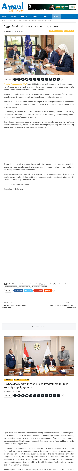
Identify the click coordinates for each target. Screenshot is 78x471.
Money (22, 16)
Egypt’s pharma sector (46, 284)
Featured (60, 30)
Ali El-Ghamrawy (23, 284)
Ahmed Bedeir (12, 284)
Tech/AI (34, 16)
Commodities (8, 379)
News (56, 16)
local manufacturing (24, 286)
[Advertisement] (39, 146)
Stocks (45, 16)
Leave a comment (39, 327)
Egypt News (53, 30)
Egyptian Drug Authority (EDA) (15, 84)
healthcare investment (11, 286)
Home (4, 16)
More (65, 16)
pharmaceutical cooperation (39, 286)
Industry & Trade (68, 30)
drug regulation (34, 284)
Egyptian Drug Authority (60, 284)
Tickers (13, 16)
